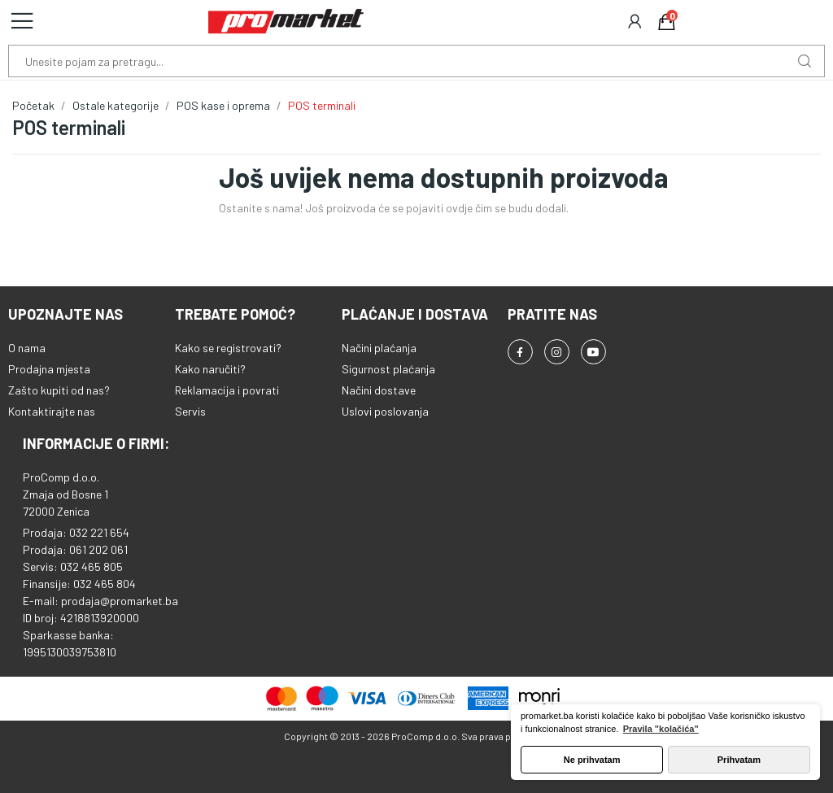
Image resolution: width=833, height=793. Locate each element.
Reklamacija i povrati (227, 390)
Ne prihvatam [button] (592, 760)
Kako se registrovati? (228, 348)
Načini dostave (379, 390)
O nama (27, 348)
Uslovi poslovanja (385, 411)
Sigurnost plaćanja (388, 369)
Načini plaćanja (379, 348)
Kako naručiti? (210, 369)
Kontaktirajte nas (51, 411)
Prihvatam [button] (739, 760)
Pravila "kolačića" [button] (661, 729)
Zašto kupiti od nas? (59, 390)
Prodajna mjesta (49, 369)
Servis (190, 411)
